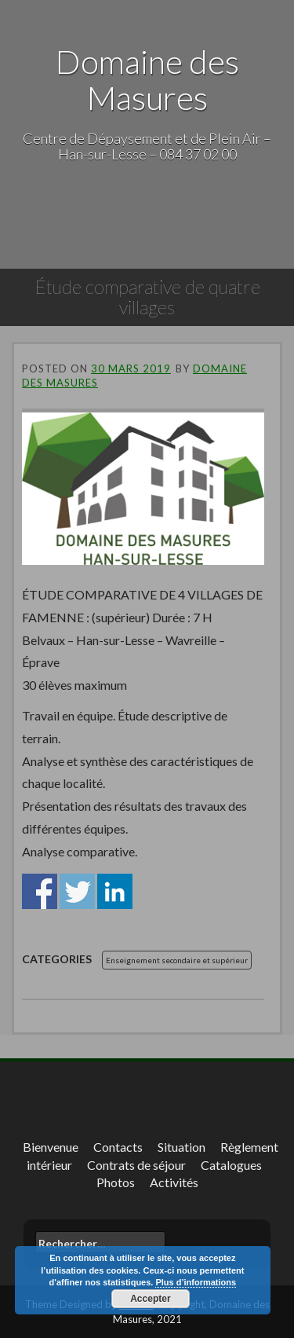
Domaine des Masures (147, 79)
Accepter (150, 1298)
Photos (115, 1182)
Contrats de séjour (136, 1164)
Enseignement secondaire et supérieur (177, 960)
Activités (174, 1182)
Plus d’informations (195, 1282)
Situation (181, 1146)
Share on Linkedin (114, 891)
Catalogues (231, 1164)
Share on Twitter (77, 891)
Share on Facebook (39, 891)
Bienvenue (50, 1146)
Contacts (118, 1146)
